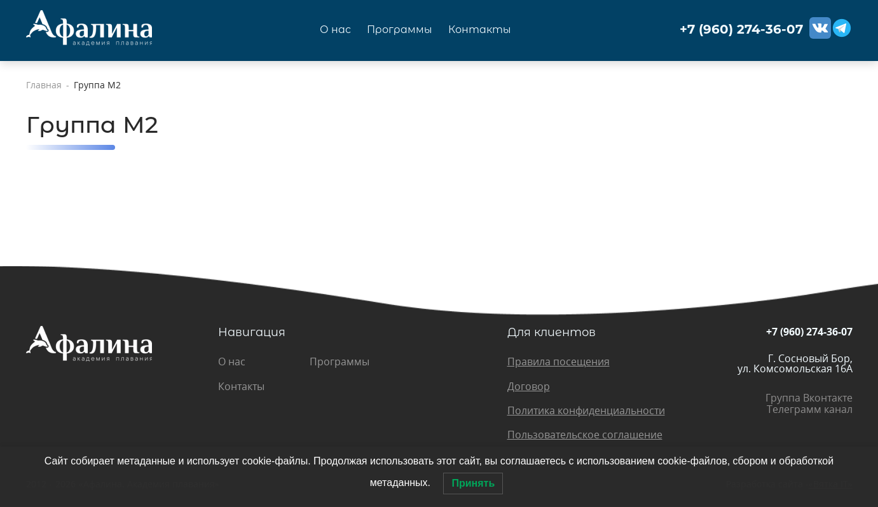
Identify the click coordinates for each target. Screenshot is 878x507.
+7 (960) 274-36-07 (741, 29)
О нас (335, 30)
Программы (399, 30)
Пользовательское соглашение (584, 435)
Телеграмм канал (810, 409)
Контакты (479, 30)
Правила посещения (558, 361)
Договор (528, 386)
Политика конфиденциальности (586, 410)
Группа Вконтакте (809, 398)
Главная (44, 85)
